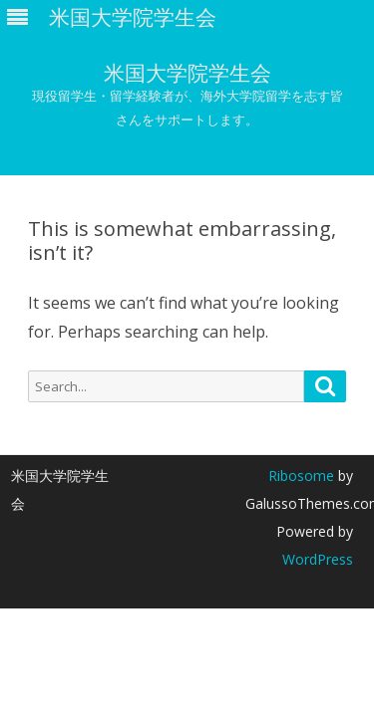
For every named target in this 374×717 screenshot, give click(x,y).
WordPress (317, 559)
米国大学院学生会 (187, 73)
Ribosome (301, 475)
